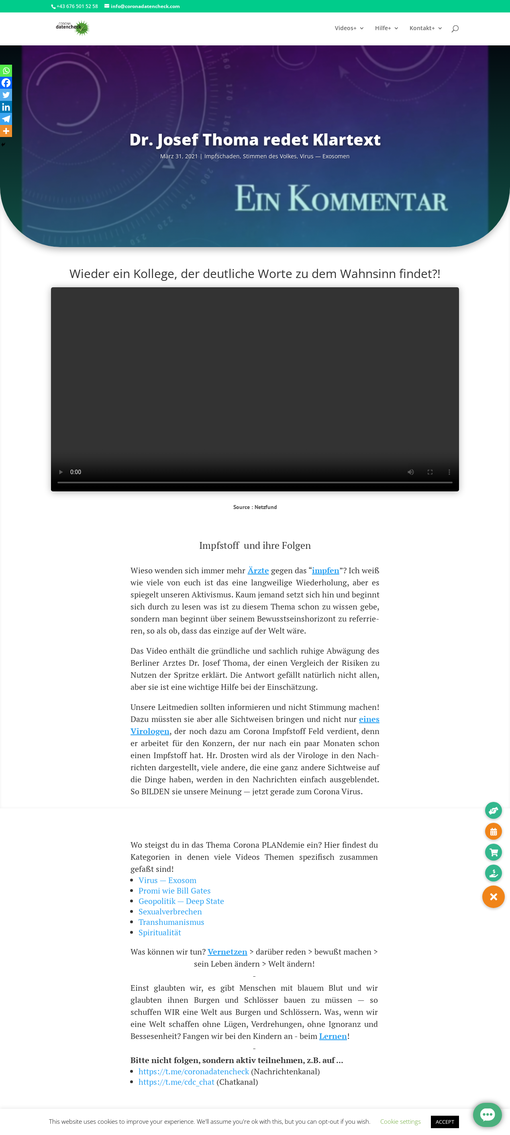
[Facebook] (6, 83)
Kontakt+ (422, 28)
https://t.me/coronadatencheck (194, 1071)
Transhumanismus (171, 921)
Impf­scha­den (222, 156)
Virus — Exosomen (325, 156)
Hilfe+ (383, 28)
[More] (6, 131)
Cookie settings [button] (400, 1121)
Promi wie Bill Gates (175, 890)
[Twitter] (6, 95)
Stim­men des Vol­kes (270, 156)
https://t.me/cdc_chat (176, 1081)
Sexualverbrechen (170, 911)
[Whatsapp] (6, 71)
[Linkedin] (6, 107)
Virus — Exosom (167, 880)
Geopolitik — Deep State (181, 901)
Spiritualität (160, 932)
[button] (493, 897)
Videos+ (346, 28)
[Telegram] (6, 119)
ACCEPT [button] (445, 1121)
